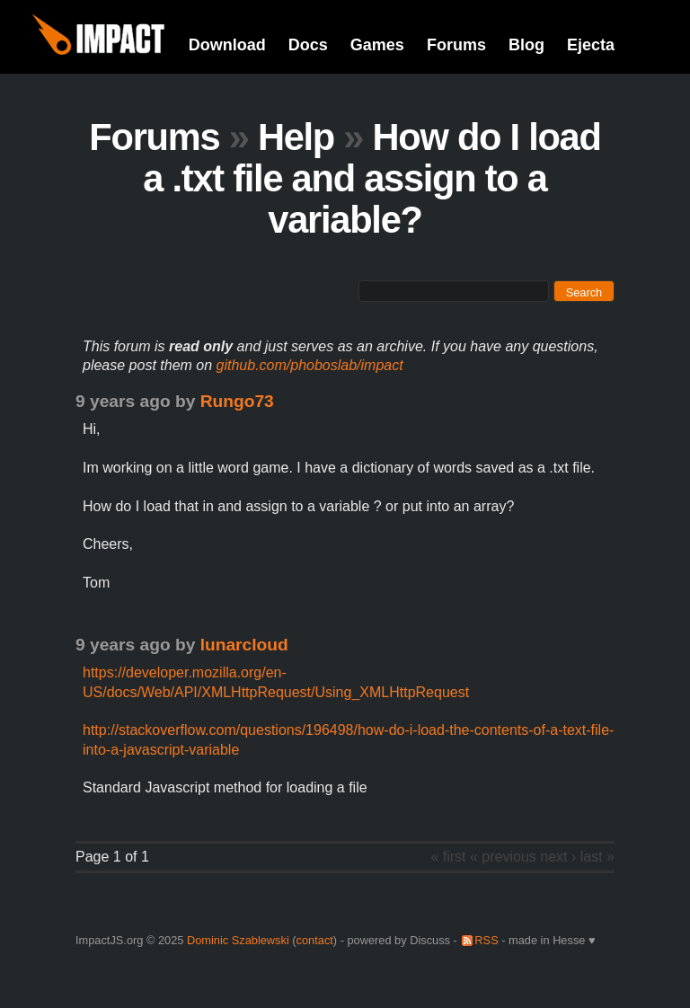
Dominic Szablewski (238, 940)
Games (377, 45)
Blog (526, 45)
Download (227, 45)
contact (314, 940)
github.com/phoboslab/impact (310, 365)
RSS (486, 940)
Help (296, 137)
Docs (308, 45)
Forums (456, 45)
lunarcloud (244, 644)
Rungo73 (237, 401)
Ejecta (591, 45)
